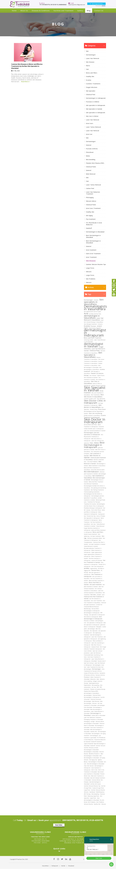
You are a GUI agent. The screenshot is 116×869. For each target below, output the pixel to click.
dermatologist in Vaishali (93, 345)
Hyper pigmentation (96, 552)
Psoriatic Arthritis (92, 149)
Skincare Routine (88, 804)
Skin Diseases (91, 261)
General (88, 145)
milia (103, 669)
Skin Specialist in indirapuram (92, 518)
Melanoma (93, 679)
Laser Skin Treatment (97, 637)
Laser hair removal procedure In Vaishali (94, 431)
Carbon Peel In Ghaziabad (98, 715)
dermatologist (91, 629)
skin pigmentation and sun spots (92, 311)
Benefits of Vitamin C (94, 754)
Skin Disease (90, 62)
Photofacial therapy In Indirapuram (93, 508)
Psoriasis (93, 326)
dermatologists (88, 695)
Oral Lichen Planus (96, 510)
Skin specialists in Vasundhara (94, 302)
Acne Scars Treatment (93, 208)
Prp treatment (91, 219)
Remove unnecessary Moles (94, 538)
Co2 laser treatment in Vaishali (97, 544)
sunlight (93, 721)
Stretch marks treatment (90, 534)
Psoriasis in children (92, 102)
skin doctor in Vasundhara (93, 406)
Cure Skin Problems (92, 462)
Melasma (102, 679)
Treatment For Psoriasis (93, 502)
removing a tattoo (88, 340)
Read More (25, 81)
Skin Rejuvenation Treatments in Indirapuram (93, 437)
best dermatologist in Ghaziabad (95, 764)
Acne (86, 313)
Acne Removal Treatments (91, 484)
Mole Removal (90, 174)
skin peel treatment (96, 584)
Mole (98, 679)
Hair (87, 69)
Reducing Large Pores (93, 796)
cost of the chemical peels (98, 470)
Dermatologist (91, 55)
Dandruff (89, 228)
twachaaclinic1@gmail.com (76, 5)
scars (103, 595)
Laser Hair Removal (92, 58)
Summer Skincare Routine (98, 790)
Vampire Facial (95, 647)
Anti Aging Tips (93, 760)
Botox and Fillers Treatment (92, 338)
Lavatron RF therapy (96, 560)
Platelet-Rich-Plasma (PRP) (95, 163)
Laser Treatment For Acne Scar (95, 667)
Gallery (80, 11)
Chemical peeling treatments (91, 492)
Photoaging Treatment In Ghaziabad (93, 719)
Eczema (88, 80)
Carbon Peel (90, 188)
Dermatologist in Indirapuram (92, 611)
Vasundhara (45, 866)
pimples (99, 595)
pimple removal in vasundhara (92, 415)
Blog (88, 11)
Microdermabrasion (91, 472)
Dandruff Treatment (96, 742)
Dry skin (102, 800)
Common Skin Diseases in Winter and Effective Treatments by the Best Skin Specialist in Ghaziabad (26, 66)
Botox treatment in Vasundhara (97, 466)
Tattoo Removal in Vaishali (91, 546)
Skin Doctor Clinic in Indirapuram (95, 401)
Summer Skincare (100, 746)
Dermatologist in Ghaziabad (95, 232)
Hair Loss (93, 524)
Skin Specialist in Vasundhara (93, 355)
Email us (31, 820)
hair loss (94, 687)
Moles (88, 156)
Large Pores (90, 268)
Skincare (88, 272)
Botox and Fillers (91, 73)
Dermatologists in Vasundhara (95, 307)
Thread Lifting (93, 409)
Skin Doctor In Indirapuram (94, 420)
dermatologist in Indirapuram (91, 613)
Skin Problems (90, 279)
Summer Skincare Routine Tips (96, 264)
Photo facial (102, 409)
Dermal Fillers (95, 570)
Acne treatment (91, 250)
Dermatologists (97, 665)
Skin (87, 51)
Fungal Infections (91, 87)
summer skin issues (95, 784)
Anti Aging (89, 215)
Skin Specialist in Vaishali (94, 109)
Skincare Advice (91, 201)
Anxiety (88, 510)
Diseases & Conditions (41, 11)
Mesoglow (98, 627)
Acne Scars (89, 123)
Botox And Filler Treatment (96, 482)
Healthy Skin (90, 76)
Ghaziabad (71, 866)
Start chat (99, 858)
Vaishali (63, 866)
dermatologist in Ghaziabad (91, 752)
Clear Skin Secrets (89, 766)
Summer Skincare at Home (91, 748)
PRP (98, 687)
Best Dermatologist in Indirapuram (94, 445)
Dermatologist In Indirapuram (96, 98)
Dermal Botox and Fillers (90, 425)
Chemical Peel (90, 94)
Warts (88, 66)
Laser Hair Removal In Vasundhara (94, 319)
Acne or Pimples (101, 516)
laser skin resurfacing (95, 413)
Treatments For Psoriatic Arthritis (93, 671)
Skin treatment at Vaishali (91, 377)
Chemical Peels (91, 167)
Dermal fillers (95, 609)
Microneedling (90, 159)
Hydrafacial (92, 792)
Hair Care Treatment (96, 601)
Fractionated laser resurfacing (92, 655)
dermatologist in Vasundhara (92, 316)
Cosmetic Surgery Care (90, 399)
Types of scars (100, 375)
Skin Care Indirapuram (97, 566)
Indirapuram (55, 866)
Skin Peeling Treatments (97, 490)
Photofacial (89, 152)
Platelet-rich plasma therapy (97, 689)
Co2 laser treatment (95, 536)
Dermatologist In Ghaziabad (91, 723)
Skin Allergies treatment (90, 324)
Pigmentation (87, 685)
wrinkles (86, 568)
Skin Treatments (95, 395)
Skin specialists (101, 399)
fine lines (93, 595)
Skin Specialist (90, 91)
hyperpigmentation (94, 683)
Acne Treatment (91, 257)
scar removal (93, 375)
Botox (96, 443)
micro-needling (88, 681)
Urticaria (100, 324)
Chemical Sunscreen (95, 699)
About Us (24, 11)
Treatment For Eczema (90, 504)
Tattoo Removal (100, 526)
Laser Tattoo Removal (93, 127)
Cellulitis (96, 300)
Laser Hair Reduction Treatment (92, 717)
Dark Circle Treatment (93, 253)
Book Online (58, 825)
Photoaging (90, 197)
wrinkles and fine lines (95, 314)
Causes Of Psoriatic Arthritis (91, 673)
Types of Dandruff (88, 744)
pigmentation (93, 568)
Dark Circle (94, 770)
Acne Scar (89, 134)
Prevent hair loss (91, 516)
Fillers (91, 443)
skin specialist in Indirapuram (95, 105)
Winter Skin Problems (90, 802)
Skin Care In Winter (92, 116)
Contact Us (98, 11)
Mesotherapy (87, 609)
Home (14, 11)
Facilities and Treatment (63, 11)
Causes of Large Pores (98, 788)
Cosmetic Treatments (93, 84)
